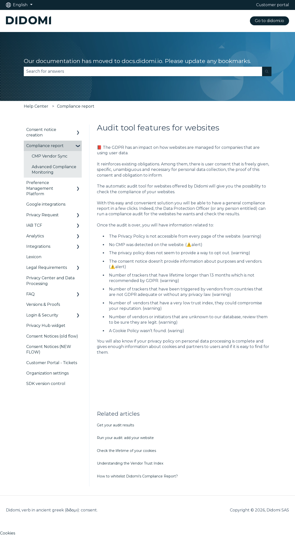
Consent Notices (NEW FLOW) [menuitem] (48, 349)
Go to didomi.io (269, 20)
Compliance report (75, 106)
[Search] (266, 71)
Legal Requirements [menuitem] (46, 267)
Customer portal (272, 4)
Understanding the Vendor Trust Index (130, 463)
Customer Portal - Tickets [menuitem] (51, 362)
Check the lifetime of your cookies (126, 450)
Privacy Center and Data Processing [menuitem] (50, 281)
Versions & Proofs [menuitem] (43, 304)
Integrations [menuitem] (38, 246)
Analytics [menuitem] (35, 236)
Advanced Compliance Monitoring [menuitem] (54, 169)
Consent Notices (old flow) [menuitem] (52, 336)
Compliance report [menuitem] (45, 145)
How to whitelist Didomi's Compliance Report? (137, 476)
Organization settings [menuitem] (47, 373)
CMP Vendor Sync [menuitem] (49, 156)
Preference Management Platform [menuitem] (39, 188)
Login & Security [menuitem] (42, 315)
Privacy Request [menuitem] (42, 215)
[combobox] (143, 71)
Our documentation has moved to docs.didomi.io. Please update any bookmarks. (137, 61)
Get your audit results (115, 425)
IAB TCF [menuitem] (34, 225)
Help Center (36, 106)
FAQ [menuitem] (30, 294)
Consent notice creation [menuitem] (41, 132)
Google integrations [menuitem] (45, 204)
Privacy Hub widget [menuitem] (45, 325)
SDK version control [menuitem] (45, 383)
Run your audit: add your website (125, 438)
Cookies (7, 533)
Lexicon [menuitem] (33, 256)
